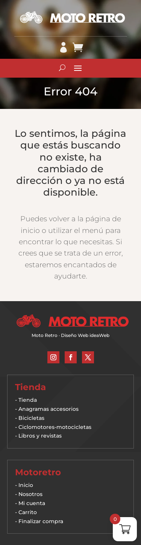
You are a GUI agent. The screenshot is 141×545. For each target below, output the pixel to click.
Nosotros (30, 494)
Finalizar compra (40, 521)
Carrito (27, 512)
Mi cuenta (31, 503)
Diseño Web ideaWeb (85, 335)
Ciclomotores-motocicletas (54, 427)
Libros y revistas (40, 435)
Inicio (25, 485)
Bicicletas (31, 418)
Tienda (27, 400)
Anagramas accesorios (48, 409)
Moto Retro (45, 335)
